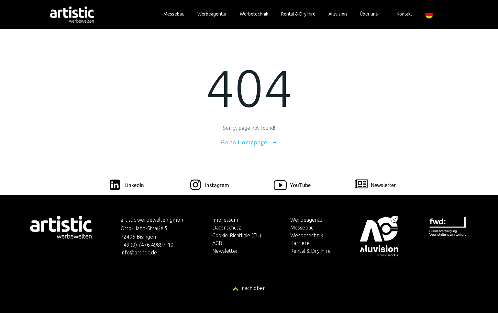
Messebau (173, 14)
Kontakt (404, 14)
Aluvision (337, 14)
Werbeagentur (212, 14)
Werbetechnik (254, 14)
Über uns (372, 14)
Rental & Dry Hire (298, 14)
